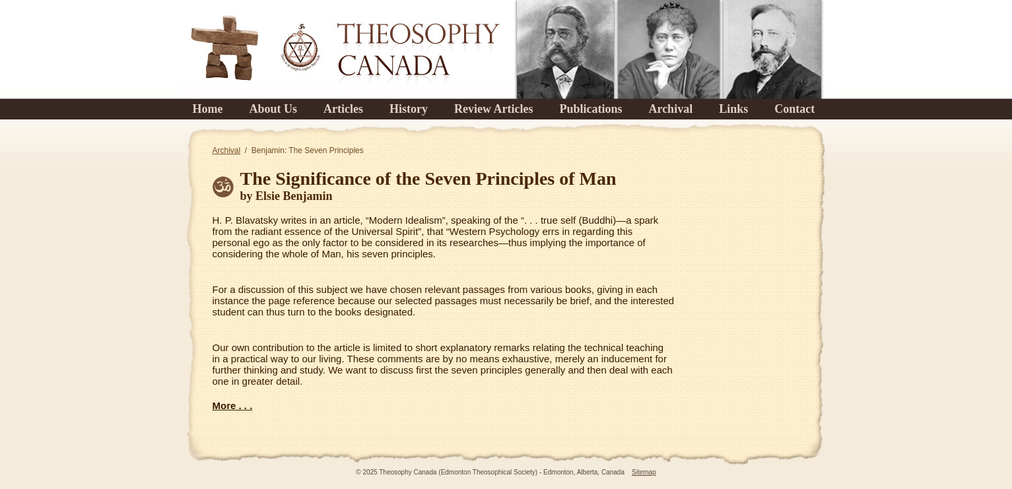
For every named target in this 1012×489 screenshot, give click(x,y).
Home (208, 108)
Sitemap (644, 472)
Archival (670, 108)
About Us (273, 108)
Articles (343, 108)
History (408, 108)
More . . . (233, 405)
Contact (794, 108)
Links (733, 108)
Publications (590, 108)
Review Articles (493, 108)
